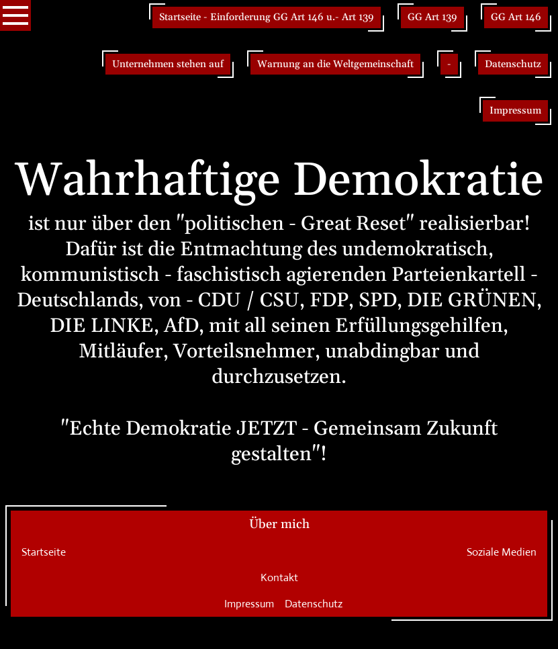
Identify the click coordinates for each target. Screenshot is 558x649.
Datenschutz (313, 604)
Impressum (249, 604)
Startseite (43, 552)
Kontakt (279, 577)
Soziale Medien (502, 552)
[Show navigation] (15, 15)
